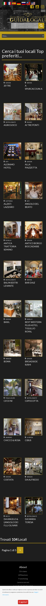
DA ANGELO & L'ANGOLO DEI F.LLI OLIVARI (11, 522)
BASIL (7, 322)
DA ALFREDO (32, 479)
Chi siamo (23, 571)
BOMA (7, 361)
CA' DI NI (8, 401)
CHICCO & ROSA (12, 440)
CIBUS (28, 440)
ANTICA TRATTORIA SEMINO (10, 246)
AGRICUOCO (10, 125)
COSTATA (8, 479)
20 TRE (7, 85)
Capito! (23, 601)
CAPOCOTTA (31, 401)
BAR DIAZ (30, 282)
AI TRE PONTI (32, 125)
